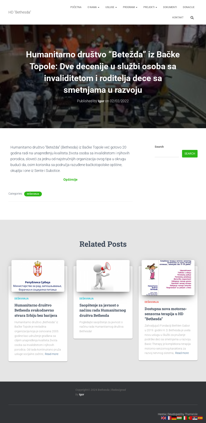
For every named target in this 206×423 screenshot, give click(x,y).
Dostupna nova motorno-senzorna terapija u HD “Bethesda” (166, 313)
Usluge (111, 7)
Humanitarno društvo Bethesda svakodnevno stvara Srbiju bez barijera (35, 309)
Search (159, 146)
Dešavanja (33, 194)
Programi (130, 7)
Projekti (150, 7)
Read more (51, 353)
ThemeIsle (191, 414)
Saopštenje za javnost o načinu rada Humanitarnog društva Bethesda (102, 309)
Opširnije (70, 179)
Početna (75, 7)
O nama (93, 7)
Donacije (189, 7)
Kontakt (177, 17)
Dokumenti (170, 7)
